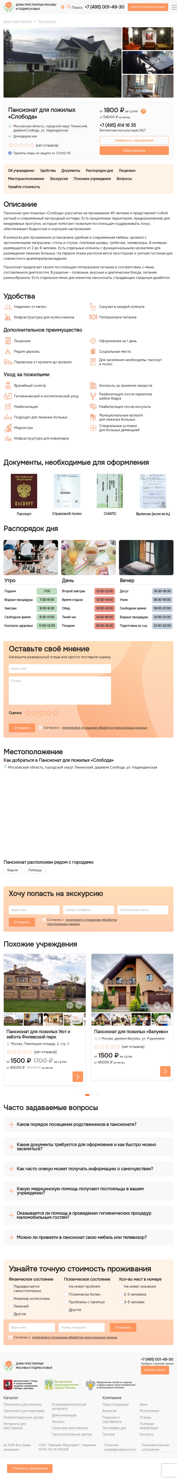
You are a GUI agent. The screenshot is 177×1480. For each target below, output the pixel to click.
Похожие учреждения (92, 178)
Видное (12, 870)
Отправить (22, 728)
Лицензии (127, 170)
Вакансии (109, 1411)
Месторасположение (26, 178)
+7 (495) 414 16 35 (118, 125)
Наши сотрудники (115, 1404)
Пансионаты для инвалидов (24, 1411)
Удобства (48, 170)
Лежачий (21, 1306)
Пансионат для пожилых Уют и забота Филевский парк (38, 1034)
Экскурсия (59, 178)
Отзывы (145, 1417)
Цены (144, 1404)
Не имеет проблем (84, 1286)
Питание (108, 1434)
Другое (20, 1314)
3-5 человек (134, 1302)
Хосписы (58, 1422)
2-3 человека (135, 1294)
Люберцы (35, 870)
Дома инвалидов (64, 1415)
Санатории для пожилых (70, 1428)
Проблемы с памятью (87, 1302)
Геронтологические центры (72, 1434)
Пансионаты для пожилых (23, 1404)
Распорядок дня (99, 170)
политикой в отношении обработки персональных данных (104, 728)
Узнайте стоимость (24, 187)
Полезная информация (149, 1426)
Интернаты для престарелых (15, 1426)
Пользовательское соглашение (155, 1447)
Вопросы (124, 178)
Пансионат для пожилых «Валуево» (131, 1032)
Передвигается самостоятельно (27, 1288)
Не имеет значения (140, 1286)
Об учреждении (21, 170)
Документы (70, 170)
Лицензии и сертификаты (112, 1419)
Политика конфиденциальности (120, 1447)
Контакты (147, 1434)
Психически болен (84, 1294)
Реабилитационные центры (24, 1417)
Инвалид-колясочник (32, 1298)
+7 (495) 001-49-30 (104, 7)
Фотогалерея (149, 1411)
